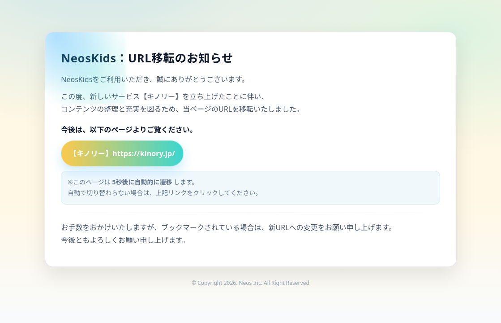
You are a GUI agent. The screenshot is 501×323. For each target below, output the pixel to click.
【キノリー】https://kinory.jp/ (122, 153)
